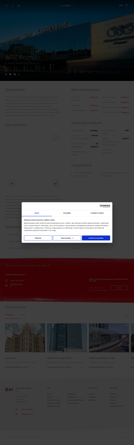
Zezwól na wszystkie (96, 238)
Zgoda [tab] (36, 213)
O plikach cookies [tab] (97, 213)
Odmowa (38, 238)
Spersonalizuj (67, 238)
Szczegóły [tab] (67, 213)
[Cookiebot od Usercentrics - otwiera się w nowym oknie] (101, 206)
